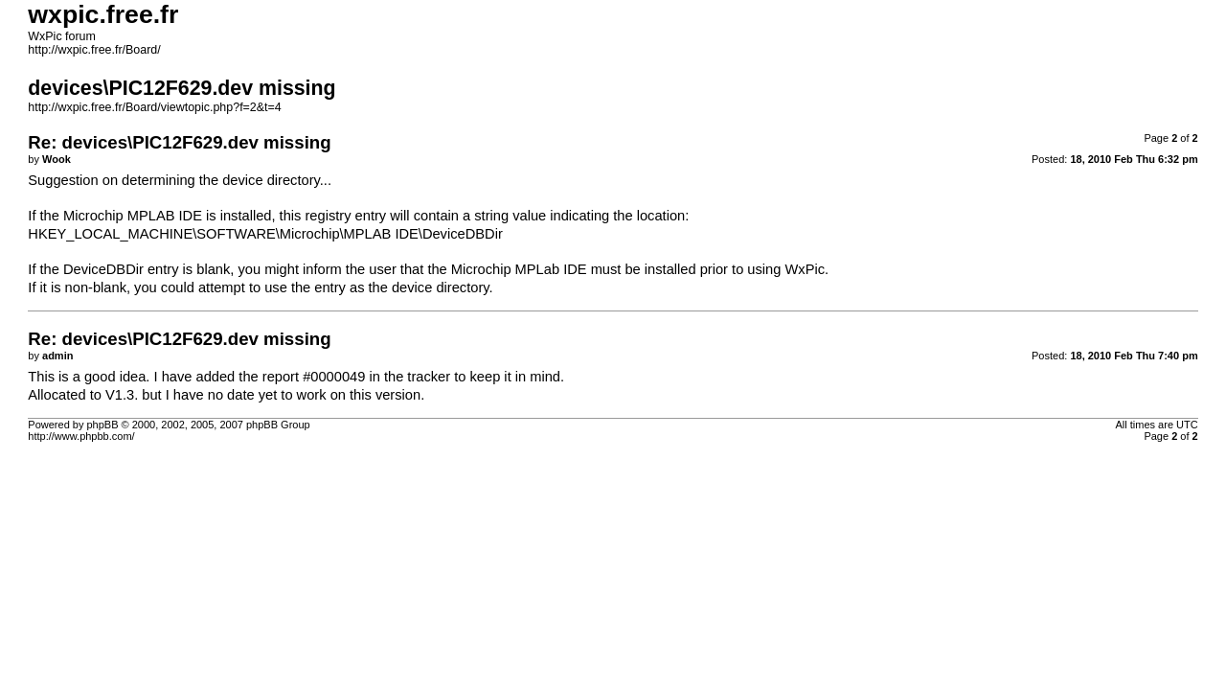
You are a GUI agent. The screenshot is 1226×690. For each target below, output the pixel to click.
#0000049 (334, 376)
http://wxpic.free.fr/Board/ (94, 50)
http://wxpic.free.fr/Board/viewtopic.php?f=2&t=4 (154, 107)
